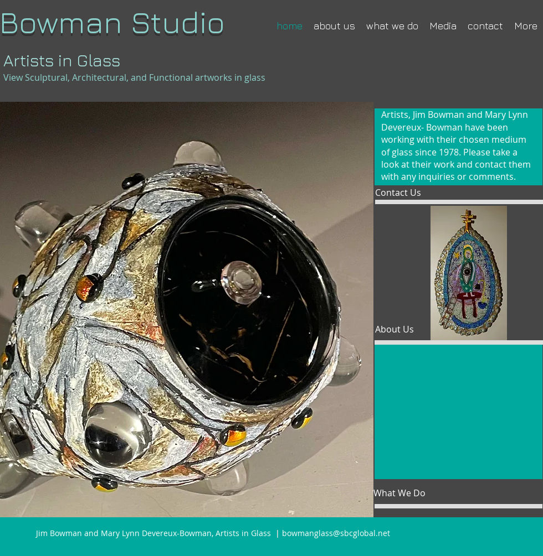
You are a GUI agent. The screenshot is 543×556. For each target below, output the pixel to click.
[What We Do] (408, 493)
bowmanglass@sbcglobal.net (336, 533)
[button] (458, 412)
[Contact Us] (410, 192)
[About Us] (407, 329)
